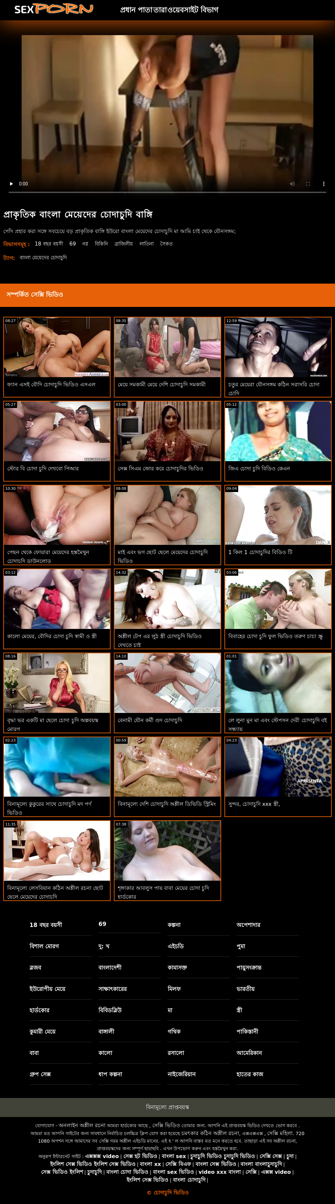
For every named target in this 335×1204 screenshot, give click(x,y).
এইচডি (176, 946)
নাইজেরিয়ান (182, 1074)
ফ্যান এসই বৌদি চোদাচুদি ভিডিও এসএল (51, 384)
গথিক (174, 1031)
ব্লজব (35, 967)
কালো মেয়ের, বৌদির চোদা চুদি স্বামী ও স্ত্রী (52, 636)
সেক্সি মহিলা (280, 1133)
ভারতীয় (246, 989)
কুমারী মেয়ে (42, 1031)
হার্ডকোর (39, 1010)
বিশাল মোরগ (44, 946)
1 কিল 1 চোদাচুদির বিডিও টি (260, 552)
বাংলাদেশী (109, 967)
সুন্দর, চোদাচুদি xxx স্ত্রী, (254, 804)
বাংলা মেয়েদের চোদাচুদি (45, 257)
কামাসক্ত (177, 967)
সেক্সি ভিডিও (166, 1125)
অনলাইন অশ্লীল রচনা (82, 1125)
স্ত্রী (239, 1010)
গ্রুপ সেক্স (40, 1074)
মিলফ (174, 989)
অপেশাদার (248, 925)
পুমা (241, 946)
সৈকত (175, 244)
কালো (105, 1053)
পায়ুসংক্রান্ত (249, 967)
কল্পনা (174, 925)
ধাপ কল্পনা (110, 1074)
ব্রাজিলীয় (129, 244)
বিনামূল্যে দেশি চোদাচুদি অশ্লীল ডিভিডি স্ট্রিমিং (167, 804)
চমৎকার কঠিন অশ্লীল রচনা (210, 1133)
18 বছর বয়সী (50, 244)
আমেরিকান (249, 1053)
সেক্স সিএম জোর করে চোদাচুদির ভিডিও (160, 468)
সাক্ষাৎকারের (112, 989)
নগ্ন (88, 244)
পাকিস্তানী (247, 1031)
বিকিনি (105, 244)
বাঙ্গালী (106, 1031)
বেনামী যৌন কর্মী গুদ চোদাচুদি (150, 720)
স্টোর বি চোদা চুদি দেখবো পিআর (43, 468)
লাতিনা (154, 244)
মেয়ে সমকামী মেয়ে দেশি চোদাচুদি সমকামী (162, 384)
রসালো (176, 1053)
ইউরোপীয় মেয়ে (47, 989)
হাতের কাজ (250, 1074)
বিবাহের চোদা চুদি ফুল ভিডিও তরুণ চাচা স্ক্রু (275, 636)
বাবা (34, 1053)
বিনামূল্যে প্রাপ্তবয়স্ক (167, 1107)
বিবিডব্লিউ (109, 1010)
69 (75, 244)
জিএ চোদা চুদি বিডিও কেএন (259, 468)
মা (170, 1010)
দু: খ (103, 946)
